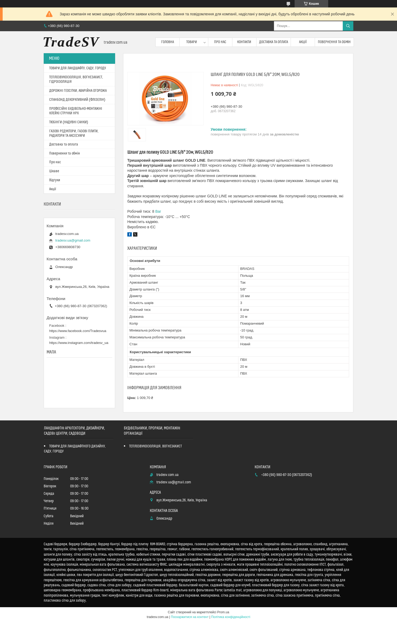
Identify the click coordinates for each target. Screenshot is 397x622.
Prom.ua (223, 612)
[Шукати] (348, 26)
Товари (191, 42)
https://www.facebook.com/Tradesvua (77, 331)
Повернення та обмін (334, 42)
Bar (158, 211)
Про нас (220, 42)
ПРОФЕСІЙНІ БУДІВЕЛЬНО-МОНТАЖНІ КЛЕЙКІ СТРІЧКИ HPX (75, 111)
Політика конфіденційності (230, 617)
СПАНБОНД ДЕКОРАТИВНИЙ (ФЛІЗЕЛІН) (77, 100)
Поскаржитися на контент (190, 617)
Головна (167, 42)
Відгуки (54, 180)
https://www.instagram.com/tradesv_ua (78, 343)
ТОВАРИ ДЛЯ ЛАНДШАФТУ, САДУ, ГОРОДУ (77, 68)
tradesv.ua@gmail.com (72, 240)
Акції (303, 42)
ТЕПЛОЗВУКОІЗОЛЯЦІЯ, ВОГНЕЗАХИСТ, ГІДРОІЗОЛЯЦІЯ (76, 79)
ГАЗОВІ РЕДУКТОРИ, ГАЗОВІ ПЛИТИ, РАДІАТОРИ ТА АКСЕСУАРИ (73, 133)
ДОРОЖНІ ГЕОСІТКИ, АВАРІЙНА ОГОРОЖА (78, 91)
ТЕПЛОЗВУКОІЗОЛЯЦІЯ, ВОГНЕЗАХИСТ (155, 446)
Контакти (244, 42)
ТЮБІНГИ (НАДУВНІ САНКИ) (68, 122)
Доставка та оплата (273, 42)
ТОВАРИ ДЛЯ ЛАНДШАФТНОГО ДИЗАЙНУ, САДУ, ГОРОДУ (75, 448)
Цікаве (54, 171)
